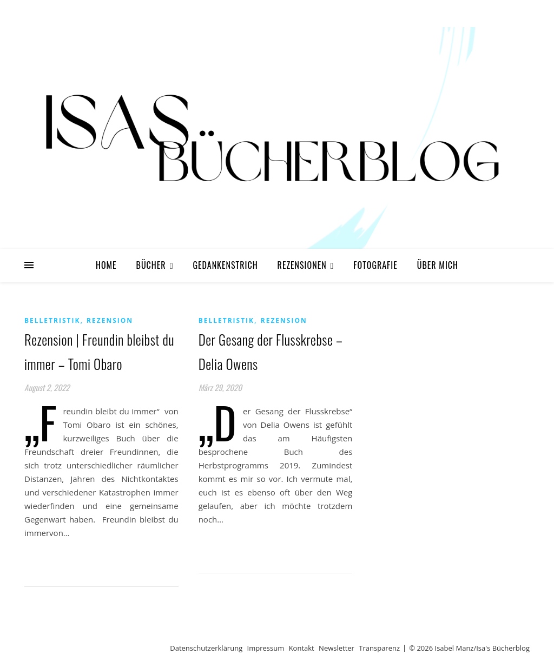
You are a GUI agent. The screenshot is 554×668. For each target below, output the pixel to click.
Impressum (266, 648)
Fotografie (375, 265)
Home (106, 265)
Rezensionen (302, 265)
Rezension (110, 320)
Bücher (151, 265)
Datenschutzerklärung (206, 648)
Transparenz (379, 648)
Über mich (437, 265)
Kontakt (301, 648)
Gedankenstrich (225, 265)
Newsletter (336, 648)
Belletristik (52, 320)
